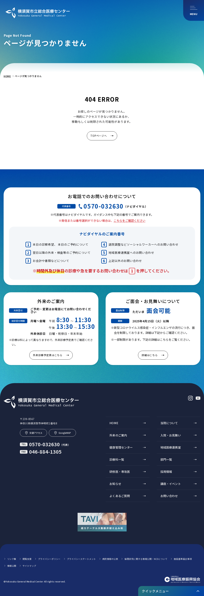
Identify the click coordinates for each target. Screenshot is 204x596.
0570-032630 (104, 206)
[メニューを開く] (193, 10)
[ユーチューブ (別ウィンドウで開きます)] (198, 398)
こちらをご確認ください (129, 220)
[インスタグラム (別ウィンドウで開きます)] (190, 398)
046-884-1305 (41, 451)
